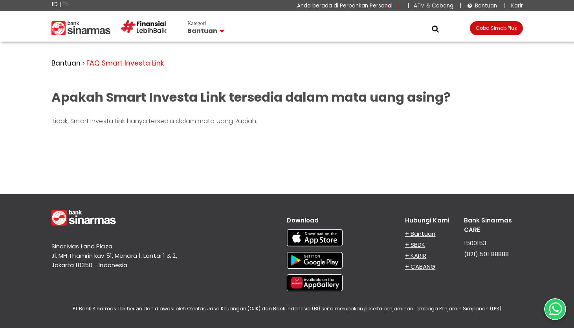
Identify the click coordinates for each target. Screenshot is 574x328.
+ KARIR (416, 255)
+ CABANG (420, 266)
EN (65, 4)
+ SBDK (415, 245)
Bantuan (482, 5)
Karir (516, 5)
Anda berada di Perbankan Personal (349, 5)
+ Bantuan (420, 234)
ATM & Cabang (433, 5)
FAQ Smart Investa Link (125, 63)
